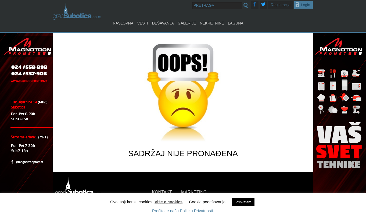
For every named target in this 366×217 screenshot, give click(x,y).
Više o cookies (168, 202)
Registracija (280, 5)
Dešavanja (163, 23)
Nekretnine (212, 23)
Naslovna (123, 23)
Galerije (187, 23)
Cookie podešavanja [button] (207, 202)
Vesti (142, 23)
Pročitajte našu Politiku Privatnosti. (183, 210)
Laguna (235, 23)
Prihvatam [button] (243, 202)
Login (305, 5)
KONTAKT (162, 192)
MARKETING (194, 192)
